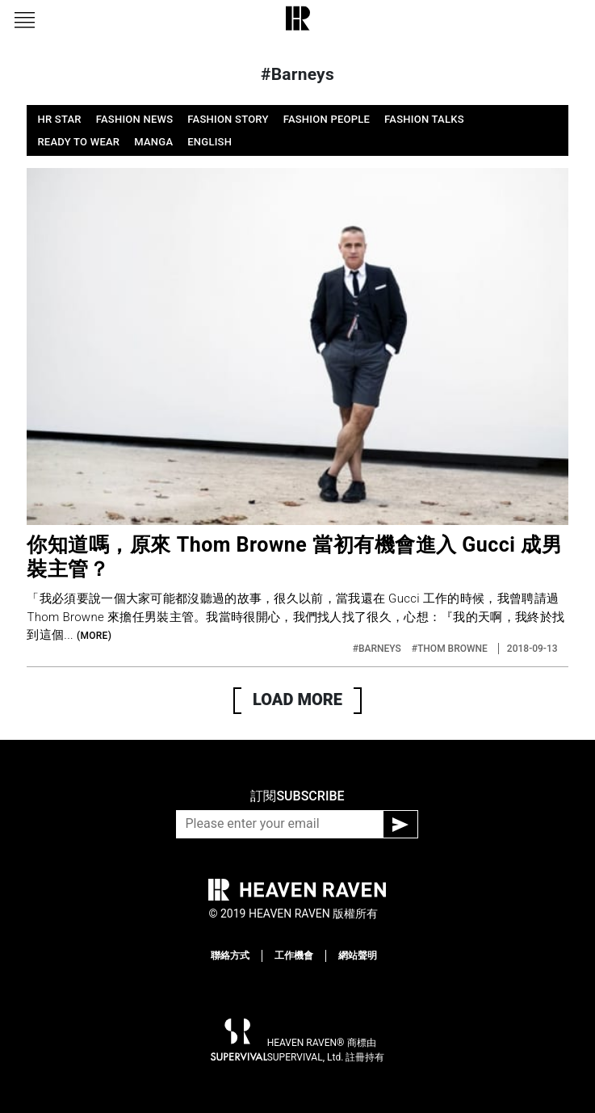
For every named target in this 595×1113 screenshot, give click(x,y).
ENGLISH (209, 142)
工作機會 (293, 955)
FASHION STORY (227, 119)
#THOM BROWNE (451, 648)
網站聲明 (357, 955)
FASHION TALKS (424, 119)
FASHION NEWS (135, 119)
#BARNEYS (378, 648)
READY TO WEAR (78, 142)
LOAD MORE (297, 699)
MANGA (153, 142)
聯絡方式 (230, 955)
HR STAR (59, 119)
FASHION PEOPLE (326, 119)
